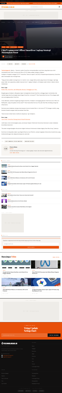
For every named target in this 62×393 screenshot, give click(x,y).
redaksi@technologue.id (8, 355)
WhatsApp (17, 64)
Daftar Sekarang (54, 335)
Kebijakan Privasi (36, 383)
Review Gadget (4, 373)
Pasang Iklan (35, 381)
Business (34, 351)
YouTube (35, 390)
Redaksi (34, 376)
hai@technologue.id (7, 357)
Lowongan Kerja (35, 366)
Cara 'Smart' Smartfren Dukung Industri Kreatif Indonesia (15, 119)
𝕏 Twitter (10, 64)
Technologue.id (5, 70)
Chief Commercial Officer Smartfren (13, 141)
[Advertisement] (31, 34)
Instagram (20, 390)
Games (3, 376)
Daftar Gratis (31, 247)
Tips (33, 361)
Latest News (20, 22)
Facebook (24, 64)
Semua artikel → (57, 257)
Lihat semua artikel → (15, 152)
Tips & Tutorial (4, 378)
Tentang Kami (35, 373)
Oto (33, 359)
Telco (9, 22)
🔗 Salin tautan (31, 64)
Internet (34, 356)
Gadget (33, 348)
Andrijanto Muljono (29, 141)
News (14, 22)
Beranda (3, 22)
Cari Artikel (4, 383)
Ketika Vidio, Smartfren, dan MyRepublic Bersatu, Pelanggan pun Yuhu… (19, 89)
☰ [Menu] (59, 7)
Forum (33, 364)
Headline (27, 22)
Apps (33, 353)
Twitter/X (28, 390)
